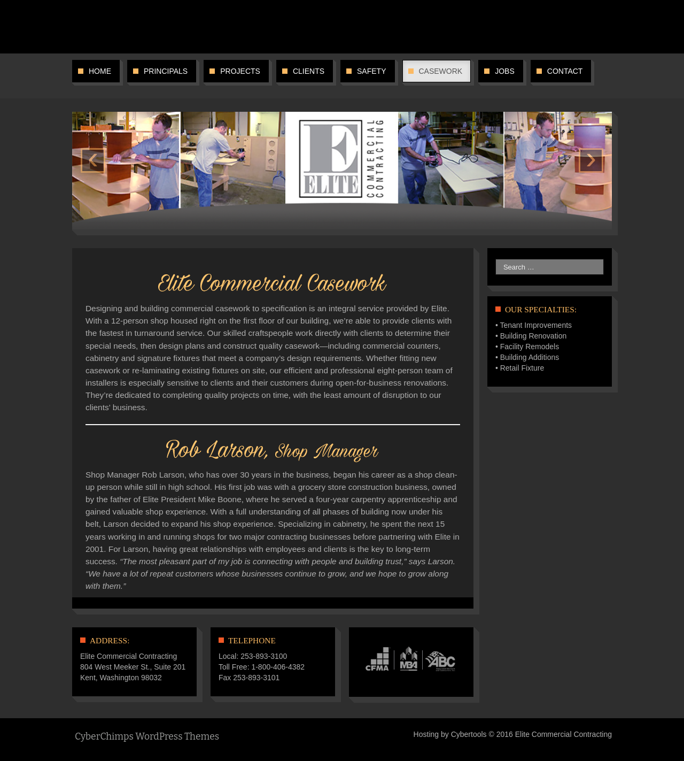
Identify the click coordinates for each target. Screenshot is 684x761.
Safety (371, 71)
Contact (565, 71)
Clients (308, 71)
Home (100, 71)
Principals (166, 71)
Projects (240, 71)
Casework (441, 71)
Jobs (505, 71)
